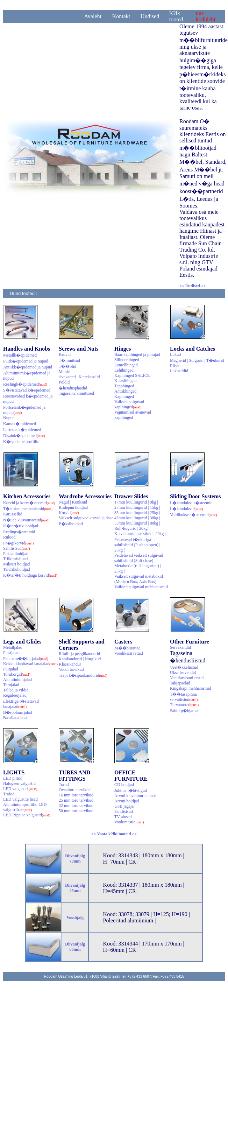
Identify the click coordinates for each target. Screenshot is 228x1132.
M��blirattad (127, 648)
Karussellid (12, 514)
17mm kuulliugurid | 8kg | (136, 502)
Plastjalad (11, 652)
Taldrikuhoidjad (16, 569)
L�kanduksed (186, 508)
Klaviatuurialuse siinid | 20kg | (140, 533)
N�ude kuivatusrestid (26, 520)
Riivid (175, 365)
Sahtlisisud (16, 548)
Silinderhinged (126, 359)
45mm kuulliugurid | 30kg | (137, 517)
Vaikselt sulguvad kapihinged (129, 404)
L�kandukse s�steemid (191, 502)
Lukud (175, 354)
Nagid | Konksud (73, 502)
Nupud (9, 417)
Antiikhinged (125, 391)
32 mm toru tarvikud (76, 805)
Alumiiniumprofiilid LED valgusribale (25, 807)
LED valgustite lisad (20, 799)
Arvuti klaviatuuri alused (135, 795)
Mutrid (64, 371)
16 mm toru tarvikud (76, 795)
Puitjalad (10, 669)
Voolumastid (129, 822)
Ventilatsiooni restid (187, 677)
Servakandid (180, 647)
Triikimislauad (15, 558)
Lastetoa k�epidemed (22, 429)
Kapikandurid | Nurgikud (80, 658)
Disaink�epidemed (24, 435)
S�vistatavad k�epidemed (26, 390)
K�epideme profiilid (21, 441)
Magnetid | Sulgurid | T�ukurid (197, 360)
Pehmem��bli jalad (25, 658)
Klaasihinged (125, 380)
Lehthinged (124, 370)
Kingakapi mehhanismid (190, 688)
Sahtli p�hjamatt (185, 710)
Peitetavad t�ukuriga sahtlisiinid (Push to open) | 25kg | (137, 545)
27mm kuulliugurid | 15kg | (137, 507)
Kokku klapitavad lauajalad (30, 663)
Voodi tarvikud (71, 669)
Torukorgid (16, 674)
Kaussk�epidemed (19, 423)
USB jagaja (124, 806)
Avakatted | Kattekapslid (79, 376)
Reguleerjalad (15, 695)
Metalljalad (12, 647)
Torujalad (11, 684)
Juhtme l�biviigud (130, 790)
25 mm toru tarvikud (76, 800)
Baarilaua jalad (15, 717)
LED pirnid (12, 778)
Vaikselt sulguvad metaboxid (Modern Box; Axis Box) (138, 579)
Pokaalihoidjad (15, 553)
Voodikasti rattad (128, 653)
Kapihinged (124, 396)
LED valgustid (20, 788)
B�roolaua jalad (17, 712)
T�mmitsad (69, 360)
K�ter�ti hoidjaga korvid (30, 575)
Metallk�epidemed (20, 355)
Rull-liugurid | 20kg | (131, 528)
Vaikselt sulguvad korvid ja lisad (86, 517)
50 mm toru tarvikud (76, 810)
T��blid (67, 366)
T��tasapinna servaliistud (184, 697)
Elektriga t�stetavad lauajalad (21, 704)
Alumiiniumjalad (17, 679)
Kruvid (65, 354)
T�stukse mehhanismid (27, 508)
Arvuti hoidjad (126, 801)
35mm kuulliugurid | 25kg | (137, 512)
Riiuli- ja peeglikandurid (79, 653)
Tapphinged (124, 386)
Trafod (8, 794)
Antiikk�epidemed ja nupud (27, 367)
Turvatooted (184, 704)
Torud (64, 784)
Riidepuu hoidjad (73, 507)
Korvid (69, 512)
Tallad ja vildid (15, 690)
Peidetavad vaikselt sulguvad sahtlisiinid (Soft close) (138, 558)
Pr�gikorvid (18, 543)
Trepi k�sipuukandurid (83, 675)
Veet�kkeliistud (184, 667)
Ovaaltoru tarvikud (75, 789)
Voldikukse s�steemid (193, 514)
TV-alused (123, 816)
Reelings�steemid (19, 531)
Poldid (64, 382)
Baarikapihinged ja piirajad (137, 354)
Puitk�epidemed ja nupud (25, 361)
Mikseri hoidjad (16, 564)
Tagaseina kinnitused (76, 393)
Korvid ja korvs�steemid (29, 502)
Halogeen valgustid (19, 783)
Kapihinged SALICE (132, 375)
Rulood (9, 537)
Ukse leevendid (183, 672)
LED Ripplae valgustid (26, 815)
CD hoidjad (124, 784)
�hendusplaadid (73, 388)
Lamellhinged (126, 365)
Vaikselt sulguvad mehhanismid (141, 586)
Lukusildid (179, 370)
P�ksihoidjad (71, 523)
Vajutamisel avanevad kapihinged (132, 415)
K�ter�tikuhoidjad (20, 525)
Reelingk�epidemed (25, 384)
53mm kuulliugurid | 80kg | (137, 523)
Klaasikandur (70, 664)
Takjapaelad (180, 683)
